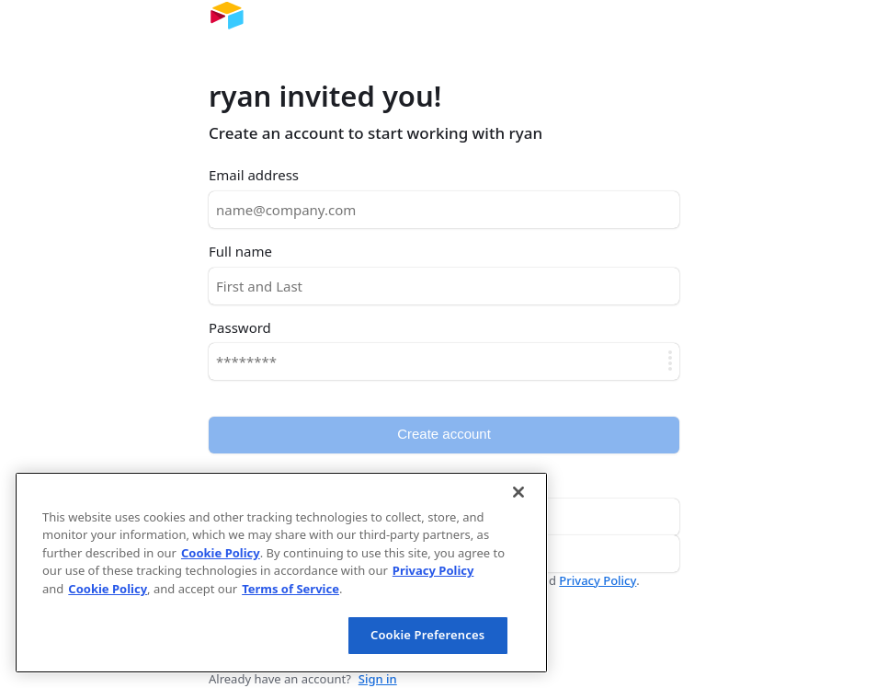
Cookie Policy (220, 553)
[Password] (444, 361)
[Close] (518, 492)
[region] (281, 572)
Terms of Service (290, 588)
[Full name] (444, 286)
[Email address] (444, 209)
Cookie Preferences (427, 634)
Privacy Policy (597, 580)
